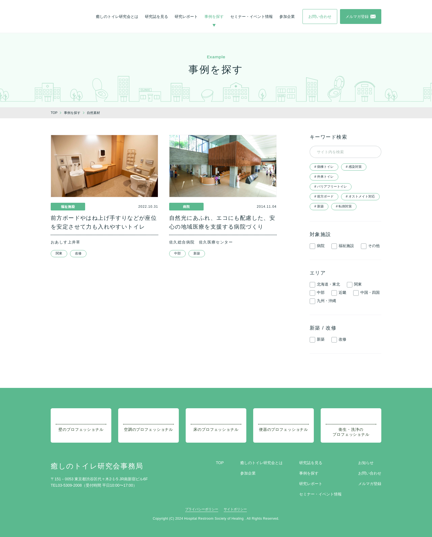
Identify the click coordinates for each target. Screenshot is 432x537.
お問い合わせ (369, 473)
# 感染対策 (354, 167)
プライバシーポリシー (201, 509)
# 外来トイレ (324, 177)
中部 (177, 253)
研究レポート (186, 16)
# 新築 (319, 206)
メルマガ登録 (369, 483)
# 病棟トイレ (324, 167)
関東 (59, 253)
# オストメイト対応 (360, 196)
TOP (220, 463)
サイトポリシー (235, 509)
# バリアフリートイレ (330, 186)
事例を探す (214, 16)
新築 (196, 253)
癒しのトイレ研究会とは (117, 16)
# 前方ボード (324, 196)
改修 (78, 253)
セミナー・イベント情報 (251, 16)
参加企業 (287, 16)
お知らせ (366, 463)
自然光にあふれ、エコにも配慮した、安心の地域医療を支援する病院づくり (222, 222)
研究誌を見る (156, 16)
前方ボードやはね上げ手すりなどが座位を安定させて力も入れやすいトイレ (104, 222)
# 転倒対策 (344, 206)
